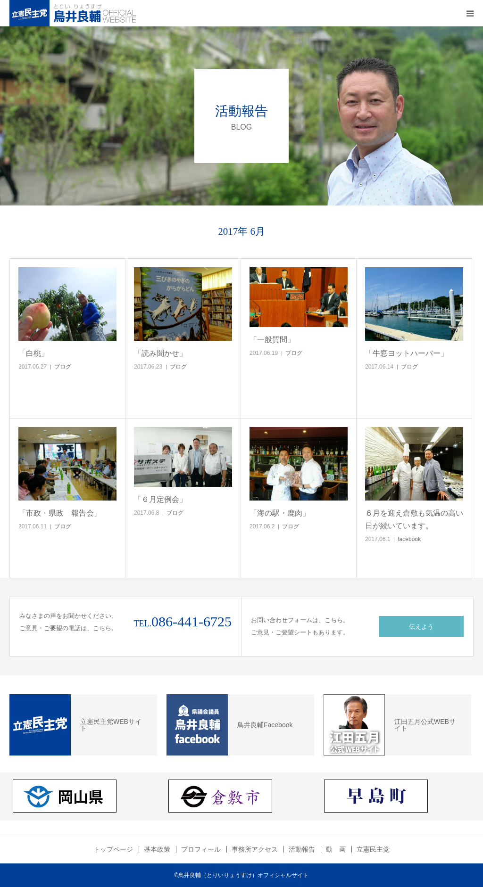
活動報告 (302, 849)
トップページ (113, 849)
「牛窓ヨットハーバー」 (406, 353)
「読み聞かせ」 (160, 353)
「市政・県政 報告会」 (59, 513)
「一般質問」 (272, 340)
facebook (409, 539)
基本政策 (157, 849)
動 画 (336, 849)
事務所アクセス (255, 849)
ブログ (62, 366)
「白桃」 (33, 353)
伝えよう (421, 626)
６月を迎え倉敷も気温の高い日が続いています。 (414, 519)
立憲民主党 (373, 849)
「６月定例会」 (160, 499)
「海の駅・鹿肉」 (280, 513)
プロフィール (201, 849)
